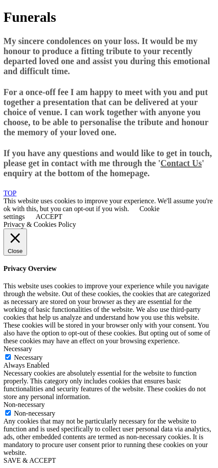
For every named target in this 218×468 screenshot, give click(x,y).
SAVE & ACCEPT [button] (29, 460)
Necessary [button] (17, 348)
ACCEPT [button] (49, 216)
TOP (10, 193)
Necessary (28, 357)
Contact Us (181, 163)
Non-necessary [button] (24, 404)
